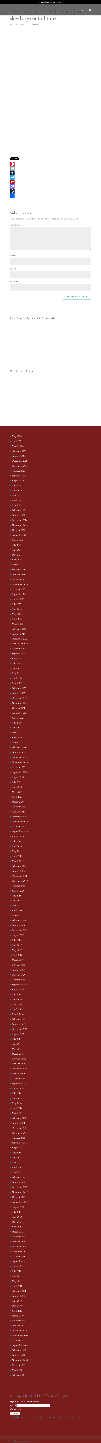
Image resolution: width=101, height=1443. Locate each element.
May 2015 (17, 1049)
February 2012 (19, 1236)
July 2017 (16, 940)
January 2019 (18, 871)
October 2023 (18, 589)
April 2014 (17, 1108)
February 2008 (19, 1375)
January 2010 (18, 1325)
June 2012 (17, 1216)
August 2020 (18, 777)
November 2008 (20, 1360)
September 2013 (20, 1142)
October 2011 (18, 1256)
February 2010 (19, 1320)
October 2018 (18, 885)
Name (14, 255)
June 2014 (17, 1098)
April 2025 (17, 500)
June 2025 (17, 490)
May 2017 (17, 950)
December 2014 (19, 1068)
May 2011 (17, 1281)
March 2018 (17, 915)
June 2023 (17, 609)
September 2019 (20, 831)
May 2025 (17, 495)
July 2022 (16, 663)
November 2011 (20, 1251)
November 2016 (20, 974)
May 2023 (17, 614)
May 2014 (17, 1103)
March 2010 (17, 1315)
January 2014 (18, 1123)
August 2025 (18, 480)
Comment (16, 224)
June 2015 (17, 1043)
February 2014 (19, 1118)
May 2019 (17, 851)
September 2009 (20, 1345)
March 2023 (17, 624)
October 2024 (18, 530)
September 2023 (20, 594)
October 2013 (18, 1137)
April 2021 (17, 737)
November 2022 (20, 643)
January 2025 (18, 515)
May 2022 (17, 673)
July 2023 (16, 604)
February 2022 (19, 688)
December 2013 (19, 1128)
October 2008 (18, 1365)
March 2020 (17, 801)
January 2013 (18, 1182)
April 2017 (17, 955)
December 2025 (19, 460)
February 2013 (19, 1177)
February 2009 (19, 1350)
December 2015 (19, 1029)
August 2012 (18, 1207)
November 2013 (20, 1132)
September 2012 (20, 1202)
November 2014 (20, 1073)
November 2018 (20, 880)
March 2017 (17, 959)
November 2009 (20, 1335)
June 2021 (17, 727)
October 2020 (18, 767)
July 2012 (16, 1212)
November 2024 (20, 525)
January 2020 (18, 811)
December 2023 (19, 579)
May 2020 (17, 792)
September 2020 (20, 772)
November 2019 (20, 821)
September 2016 (20, 984)
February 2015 (19, 1058)
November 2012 (20, 1192)
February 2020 (19, 806)
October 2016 (18, 979)
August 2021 (18, 717)
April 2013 (17, 1167)
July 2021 (16, 722)
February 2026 (19, 451)
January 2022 (18, 693)
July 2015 (16, 1039)
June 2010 (17, 1300)
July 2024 (16, 545)
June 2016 (17, 999)
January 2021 (18, 752)
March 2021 (17, 742)
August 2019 (18, 836)
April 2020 (17, 796)
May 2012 (17, 1221)
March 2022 (17, 683)
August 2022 (18, 658)
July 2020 (16, 782)
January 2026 (18, 456)
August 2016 (18, 989)
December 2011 (19, 1246)
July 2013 (16, 1152)
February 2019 (19, 866)
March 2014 (17, 1113)
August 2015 (18, 1034)
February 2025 (19, 510)
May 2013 (17, 1162)
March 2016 (17, 1014)
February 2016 (19, 1019)
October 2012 (18, 1197)
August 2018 (18, 890)
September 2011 (20, 1261)
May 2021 (17, 732)
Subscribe (15, 1413)
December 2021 (19, 698)
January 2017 (18, 969)
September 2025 (20, 475)
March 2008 (17, 1370)
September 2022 (20, 653)
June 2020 (17, 787)
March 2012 (17, 1231)
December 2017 (19, 930)
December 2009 (19, 1330)
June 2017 (17, 945)
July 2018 (16, 895)
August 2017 (18, 935)
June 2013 (17, 1157)
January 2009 (18, 1355)
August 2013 (18, 1147)
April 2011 (17, 1286)
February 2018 (19, 920)
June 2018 (17, 900)
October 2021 (18, 708)
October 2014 (18, 1078)
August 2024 (18, 539)
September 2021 (20, 712)
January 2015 (18, 1063)
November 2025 (20, 465)
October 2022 (18, 648)
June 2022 (17, 668)
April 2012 (17, 1226)
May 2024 (17, 554)
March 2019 (17, 861)
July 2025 (16, 485)
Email (13, 268)
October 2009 (18, 1340)
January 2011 (18, 1296)
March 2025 (17, 505)
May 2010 (17, 1305)
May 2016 (17, 1004)
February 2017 (19, 964)
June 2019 (17, 846)
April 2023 (17, 619)
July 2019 (16, 841)
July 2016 (16, 994)
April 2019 (17, 856)
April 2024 (17, 559)
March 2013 (17, 1172)
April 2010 (17, 1310)
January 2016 (18, 1024)
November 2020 (20, 762)
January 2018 (18, 925)
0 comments (33, 24)
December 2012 (19, 1187)
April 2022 (17, 678)
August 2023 (18, 599)
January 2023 (18, 633)
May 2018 (17, 905)
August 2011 (18, 1266)
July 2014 (16, 1093)
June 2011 (17, 1276)
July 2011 (16, 1271)
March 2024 (17, 564)
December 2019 (19, 816)
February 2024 (19, 569)
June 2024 (17, 549)
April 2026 (17, 441)
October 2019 (18, 826)
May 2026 (17, 436)
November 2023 (20, 584)
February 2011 (19, 1291)
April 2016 (17, 1009)
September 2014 (20, 1083)
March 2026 (17, 446)
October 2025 (18, 470)
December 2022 (19, 638)
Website (14, 281)
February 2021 (19, 747)
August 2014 (18, 1088)
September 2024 (20, 535)
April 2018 (17, 910)
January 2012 (18, 1241)
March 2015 (17, 1053)
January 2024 (18, 574)
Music (23, 24)
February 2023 (19, 629)
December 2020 (19, 757)
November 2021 (20, 703)
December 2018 (19, 876)
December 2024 (19, 520)
